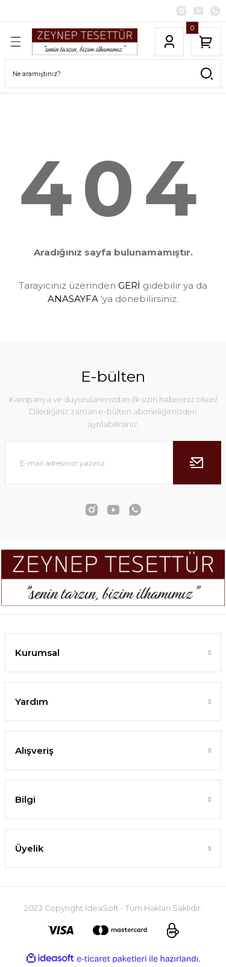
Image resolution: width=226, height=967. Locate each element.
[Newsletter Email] (113, 462)
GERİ (129, 285)
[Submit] (197, 462)
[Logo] (84, 42)
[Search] (113, 73)
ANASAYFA (73, 298)
